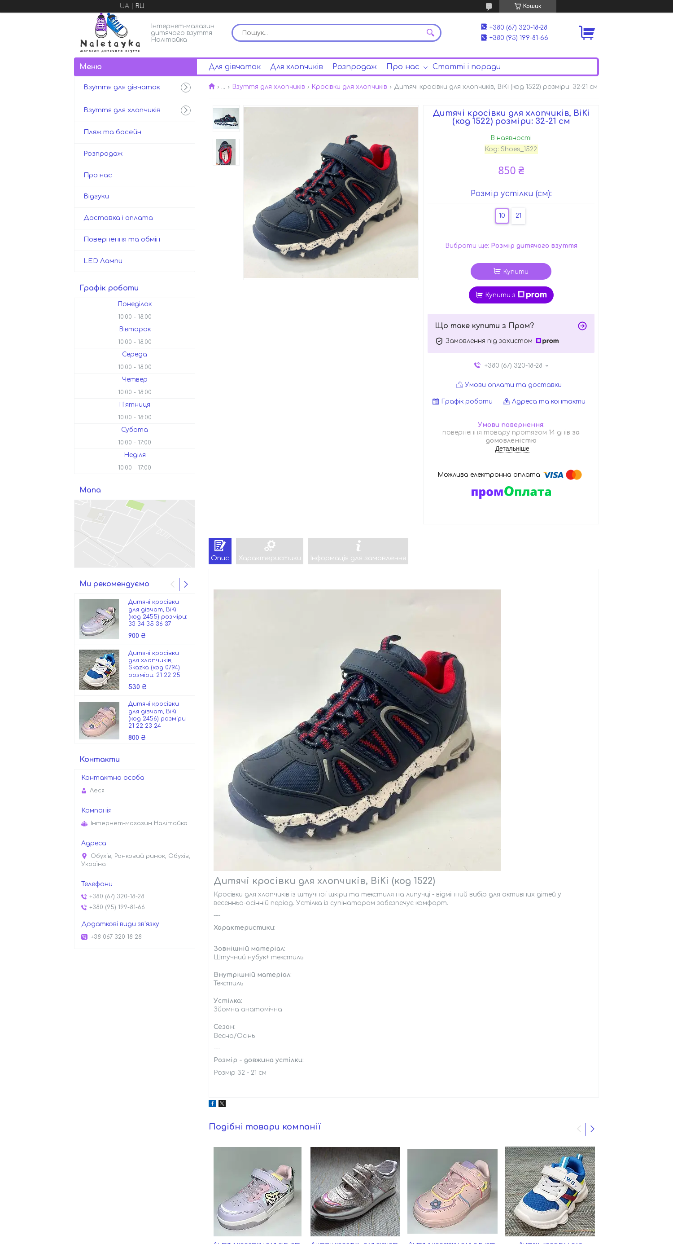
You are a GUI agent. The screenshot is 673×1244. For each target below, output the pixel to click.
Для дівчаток (235, 67)
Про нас (402, 67)
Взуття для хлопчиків (268, 87)
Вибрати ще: (511, 245)
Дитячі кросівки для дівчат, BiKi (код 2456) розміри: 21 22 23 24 (157, 715)
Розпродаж (354, 67)
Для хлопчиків (296, 67)
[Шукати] (430, 33)
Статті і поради (467, 67)
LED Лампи (102, 261)
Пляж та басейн (112, 132)
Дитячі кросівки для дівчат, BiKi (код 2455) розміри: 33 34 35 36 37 (157, 613)
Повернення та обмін (121, 239)
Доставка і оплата (118, 218)
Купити (516, 271)
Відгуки (96, 196)
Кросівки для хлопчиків (349, 87)
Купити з (516, 295)
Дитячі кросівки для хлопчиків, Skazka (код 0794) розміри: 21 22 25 (154, 664)
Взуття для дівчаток (121, 87)
